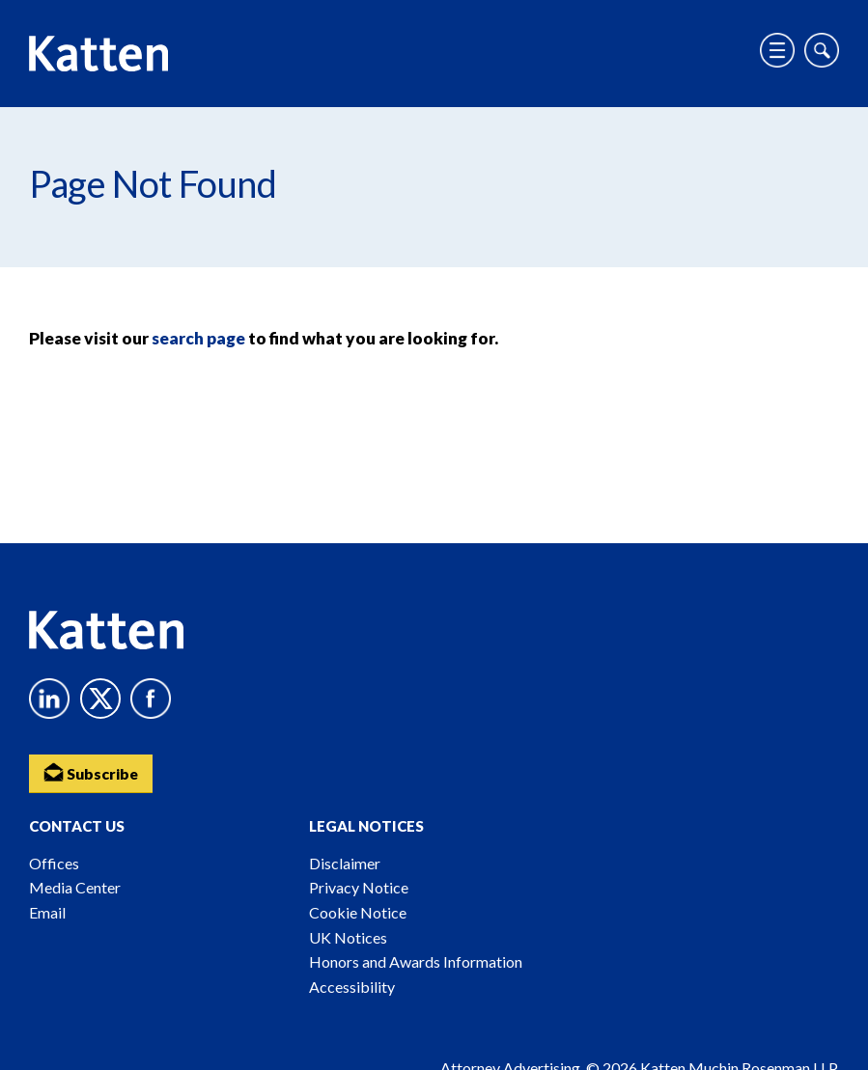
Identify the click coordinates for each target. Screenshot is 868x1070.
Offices (54, 863)
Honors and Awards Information (415, 961)
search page (198, 338)
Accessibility (352, 986)
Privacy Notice (358, 887)
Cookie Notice (357, 912)
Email (47, 912)
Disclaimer (344, 863)
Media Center (75, 887)
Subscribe (91, 771)
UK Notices (348, 937)
